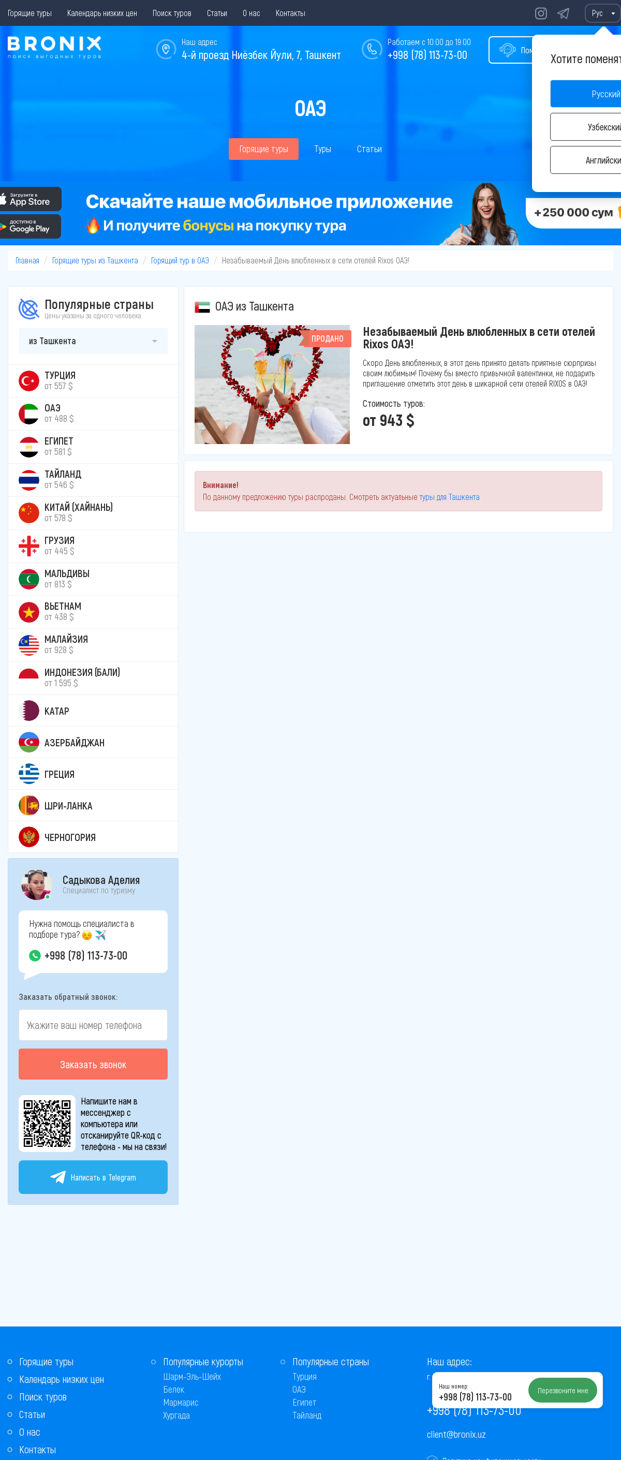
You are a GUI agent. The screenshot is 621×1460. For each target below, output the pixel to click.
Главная (27, 260)
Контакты (290, 13)
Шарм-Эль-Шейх (192, 1376)
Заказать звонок (93, 1064)
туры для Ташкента (450, 497)
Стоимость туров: (394, 403)
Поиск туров (172, 13)
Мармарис (181, 1402)
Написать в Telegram (93, 1177)
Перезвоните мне (563, 1390)
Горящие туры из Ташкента (95, 260)
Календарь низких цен (102, 13)
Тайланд (306, 1415)
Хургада (176, 1415)
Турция (304, 1376)
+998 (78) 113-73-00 (427, 54)
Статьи (217, 13)
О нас (251, 13)
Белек (173, 1389)
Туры (322, 148)
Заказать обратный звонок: (68, 996)
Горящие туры (30, 13)
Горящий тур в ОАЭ (180, 260)
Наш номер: (453, 1386)
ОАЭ (299, 1389)
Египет (304, 1402)
